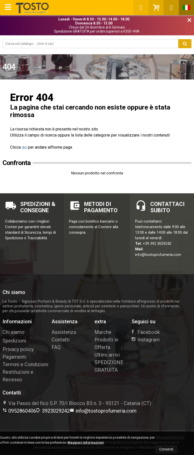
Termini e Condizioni (25, 364)
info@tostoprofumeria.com (158, 254)
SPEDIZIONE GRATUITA (109, 366)
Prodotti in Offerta (106, 343)
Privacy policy (18, 349)
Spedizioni (14, 341)
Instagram (146, 340)
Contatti (60, 340)
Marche (102, 332)
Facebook (146, 332)
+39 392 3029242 (157, 243)
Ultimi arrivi (107, 355)
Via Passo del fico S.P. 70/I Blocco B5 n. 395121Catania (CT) (77, 403)
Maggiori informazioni (85, 442)
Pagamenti (14, 357)
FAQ (56, 347)
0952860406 (19, 411)
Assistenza (64, 332)
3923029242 (53, 411)
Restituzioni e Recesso (18, 376)
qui (24, 147)
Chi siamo (14, 332)
